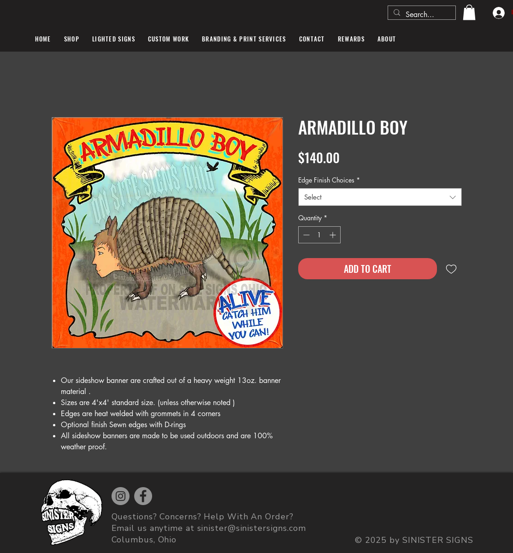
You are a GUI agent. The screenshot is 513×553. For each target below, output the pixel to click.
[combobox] (380, 197)
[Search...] (421, 15)
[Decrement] (305, 235)
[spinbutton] (319, 235)
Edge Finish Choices (329, 180)
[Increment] (333, 235)
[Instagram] (121, 496)
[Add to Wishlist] (451, 268)
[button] (469, 12)
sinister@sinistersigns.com (251, 528)
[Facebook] (143, 496)
